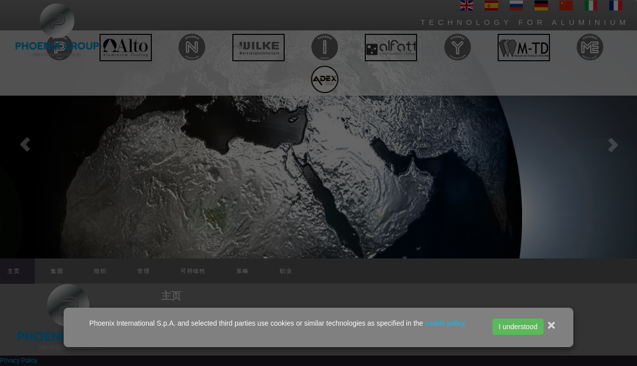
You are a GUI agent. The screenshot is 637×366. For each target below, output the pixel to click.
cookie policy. (445, 323)
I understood (518, 327)
